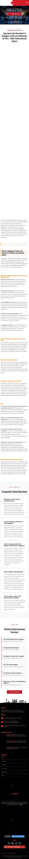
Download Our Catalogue (12, 847)
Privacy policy (4, 853)
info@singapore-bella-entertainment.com (13, 718)
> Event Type (4, 768)
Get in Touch (15, 13)
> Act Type (3, 764)
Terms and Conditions (12, 853)
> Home (3, 757)
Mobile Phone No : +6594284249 (10, 721)
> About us (3, 761)
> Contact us (4, 772)
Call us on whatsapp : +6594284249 (11, 722)
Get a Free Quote (14, 692)
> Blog (2, 775)
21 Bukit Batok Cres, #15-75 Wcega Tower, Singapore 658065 (15, 726)
